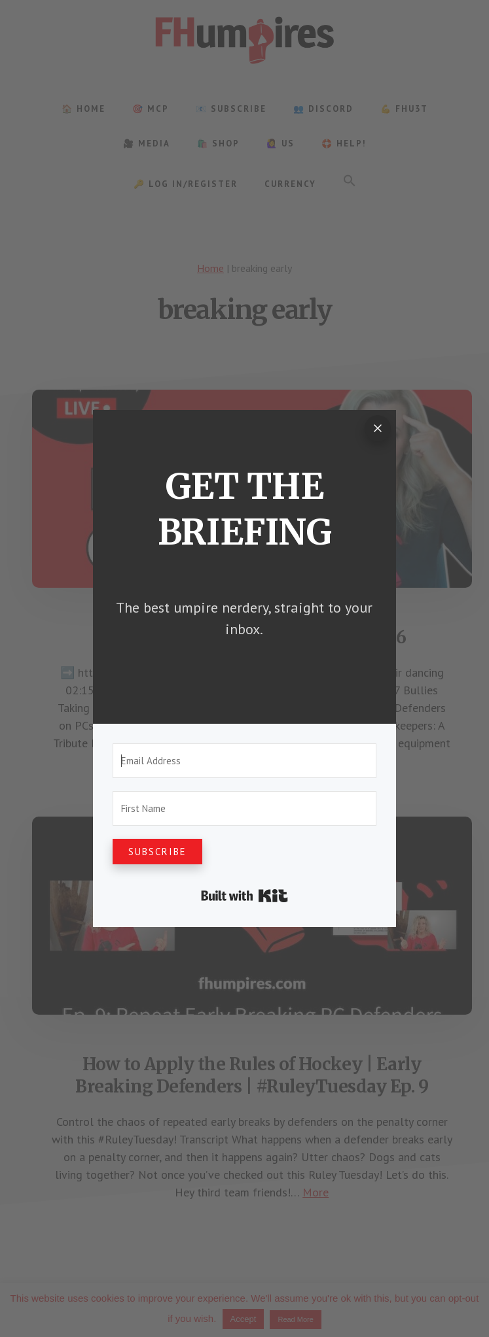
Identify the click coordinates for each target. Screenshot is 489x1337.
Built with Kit (244, 895)
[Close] (378, 428)
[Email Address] (244, 760)
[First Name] (244, 808)
